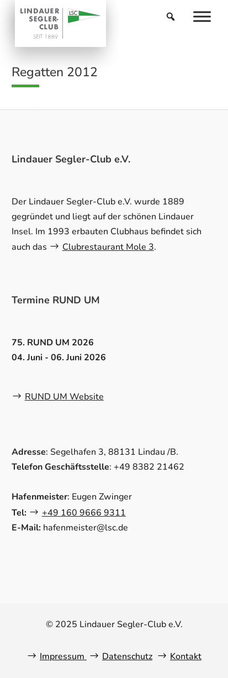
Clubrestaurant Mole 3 (108, 247)
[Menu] (202, 16)
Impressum (63, 656)
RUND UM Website (64, 397)
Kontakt (186, 656)
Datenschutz (127, 656)
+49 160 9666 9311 (84, 513)
